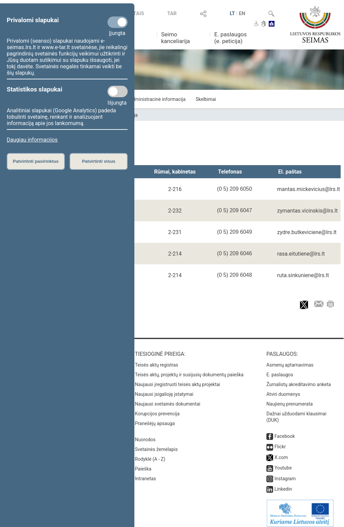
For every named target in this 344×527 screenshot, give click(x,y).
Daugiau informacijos (32, 140)
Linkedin (283, 484)
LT (232, 13)
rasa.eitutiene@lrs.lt (301, 254)
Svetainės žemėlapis (156, 444)
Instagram (285, 474)
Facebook (284, 431)
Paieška (143, 464)
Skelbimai (206, 99)
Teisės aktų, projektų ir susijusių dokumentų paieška (189, 370)
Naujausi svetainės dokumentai (168, 399)
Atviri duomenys (283, 389)
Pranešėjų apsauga (155, 418)
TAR (172, 13)
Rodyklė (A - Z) (150, 454)
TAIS (138, 13)
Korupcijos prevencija (157, 409)
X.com (281, 452)
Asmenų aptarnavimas (289, 360)
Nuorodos (145, 435)
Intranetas (145, 474)
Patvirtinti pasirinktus (35, 161)
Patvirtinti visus (98, 161)
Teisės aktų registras (156, 360)
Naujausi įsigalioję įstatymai (164, 389)
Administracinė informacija (157, 99)
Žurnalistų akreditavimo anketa (298, 379)
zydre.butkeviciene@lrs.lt (307, 232)
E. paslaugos (279, 370)
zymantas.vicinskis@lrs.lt (307, 211)
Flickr (280, 442)
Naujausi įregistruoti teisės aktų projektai (177, 379)
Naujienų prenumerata (289, 399)
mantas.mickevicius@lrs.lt (308, 189)
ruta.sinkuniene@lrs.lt (303, 275)
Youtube (283, 463)
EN (242, 13)
